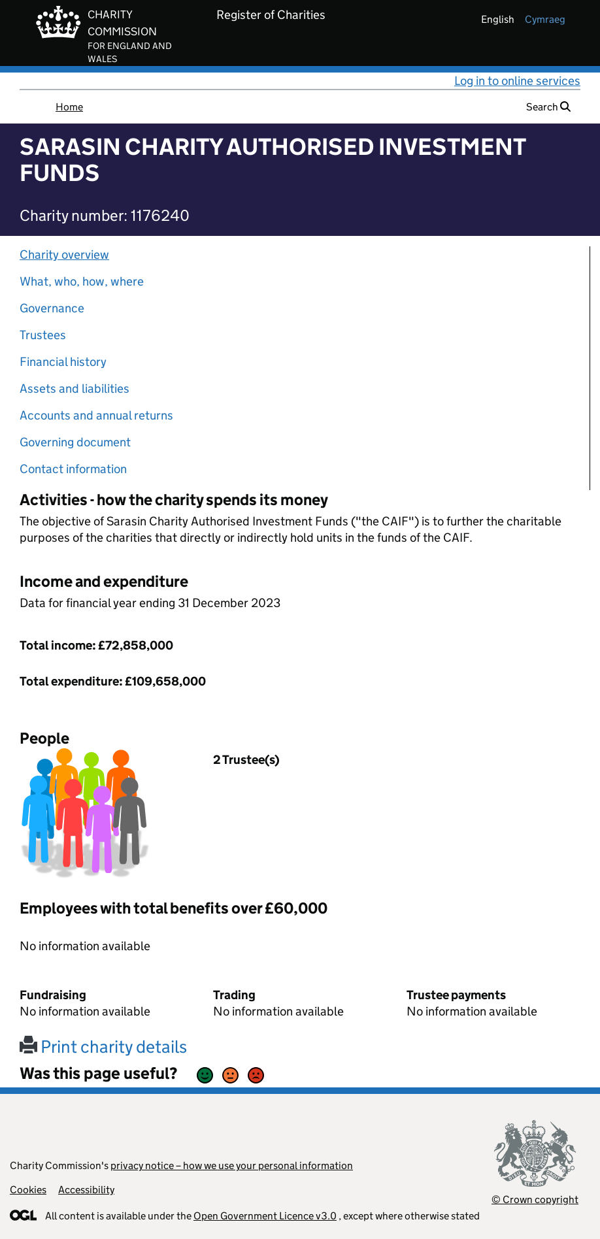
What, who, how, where (82, 281)
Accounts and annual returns (96, 415)
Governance (52, 308)
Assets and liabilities (74, 388)
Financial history (63, 361)
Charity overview (64, 254)
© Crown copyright (535, 1199)
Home (69, 107)
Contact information (73, 468)
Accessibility (86, 1189)
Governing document (75, 442)
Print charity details (103, 1046)
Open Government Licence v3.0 (265, 1216)
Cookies (28, 1189)
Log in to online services (517, 80)
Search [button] (548, 107)
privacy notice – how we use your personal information (231, 1165)
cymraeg (545, 19)
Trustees (43, 334)
